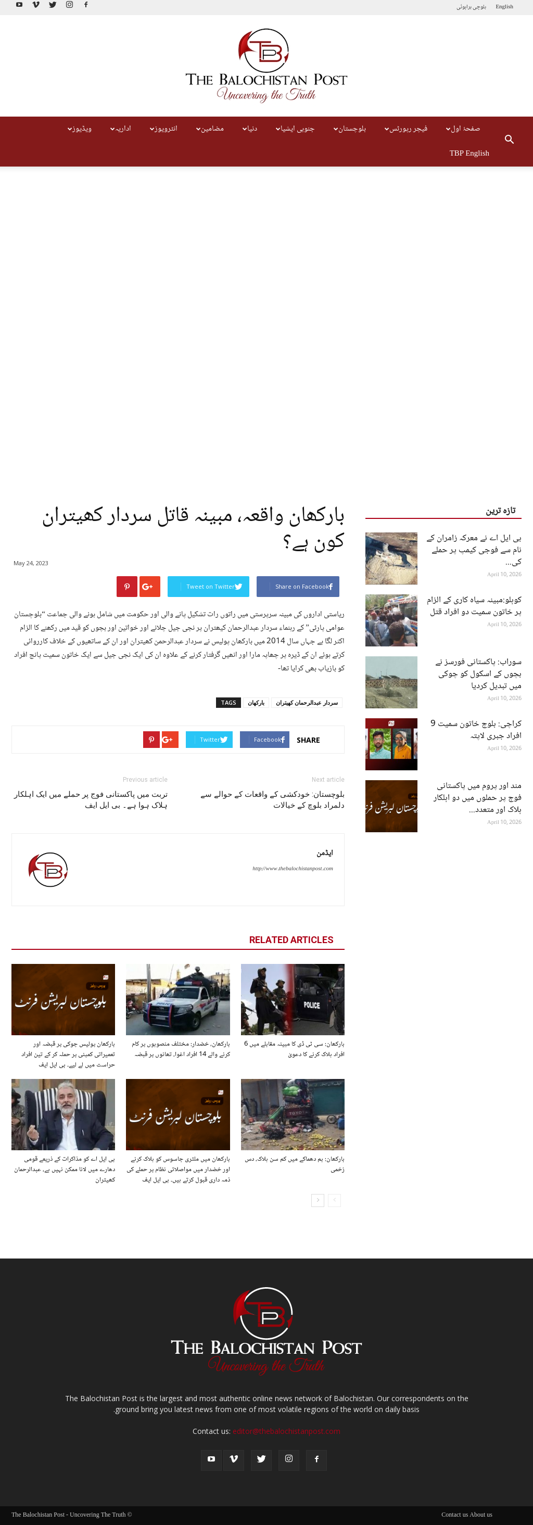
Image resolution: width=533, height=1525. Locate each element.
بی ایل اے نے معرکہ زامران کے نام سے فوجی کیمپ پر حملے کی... (474, 550)
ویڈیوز (78, 129)
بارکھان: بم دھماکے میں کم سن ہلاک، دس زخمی (295, 1164)
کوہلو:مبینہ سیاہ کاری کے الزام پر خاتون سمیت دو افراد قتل (474, 606)
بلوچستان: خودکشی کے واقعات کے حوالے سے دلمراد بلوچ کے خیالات (272, 800)
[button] (509, 141)
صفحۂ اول (461, 129)
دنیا (248, 129)
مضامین (209, 129)
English (504, 7)
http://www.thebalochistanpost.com (292, 869)
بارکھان (256, 702)
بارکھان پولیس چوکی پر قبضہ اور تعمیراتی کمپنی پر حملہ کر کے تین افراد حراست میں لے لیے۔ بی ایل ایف (68, 1054)
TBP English (469, 154)
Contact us (454, 1515)
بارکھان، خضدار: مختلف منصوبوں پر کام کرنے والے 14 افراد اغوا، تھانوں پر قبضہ (181, 1049)
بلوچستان (348, 129)
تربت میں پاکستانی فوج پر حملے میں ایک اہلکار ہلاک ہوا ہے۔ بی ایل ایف (91, 800)
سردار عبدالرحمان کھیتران (307, 702)
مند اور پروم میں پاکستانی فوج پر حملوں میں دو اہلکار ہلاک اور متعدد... (478, 798)
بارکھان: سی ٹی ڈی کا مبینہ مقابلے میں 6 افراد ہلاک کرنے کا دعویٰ (294, 1049)
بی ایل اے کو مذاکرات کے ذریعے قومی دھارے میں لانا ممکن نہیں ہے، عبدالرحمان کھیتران (64, 1169)
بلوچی (479, 7)
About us (480, 1515)
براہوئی (464, 7)
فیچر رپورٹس (404, 129)
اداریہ (119, 129)
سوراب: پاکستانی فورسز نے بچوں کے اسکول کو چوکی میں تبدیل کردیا (478, 674)
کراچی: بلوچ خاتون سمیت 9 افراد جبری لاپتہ (476, 730)
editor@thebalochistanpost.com (286, 1431)
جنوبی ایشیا (294, 129)
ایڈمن (324, 853)
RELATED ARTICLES (291, 939)
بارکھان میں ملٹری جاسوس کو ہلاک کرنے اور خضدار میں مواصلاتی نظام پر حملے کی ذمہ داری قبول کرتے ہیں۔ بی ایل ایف (178, 1169)
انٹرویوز (162, 129)
